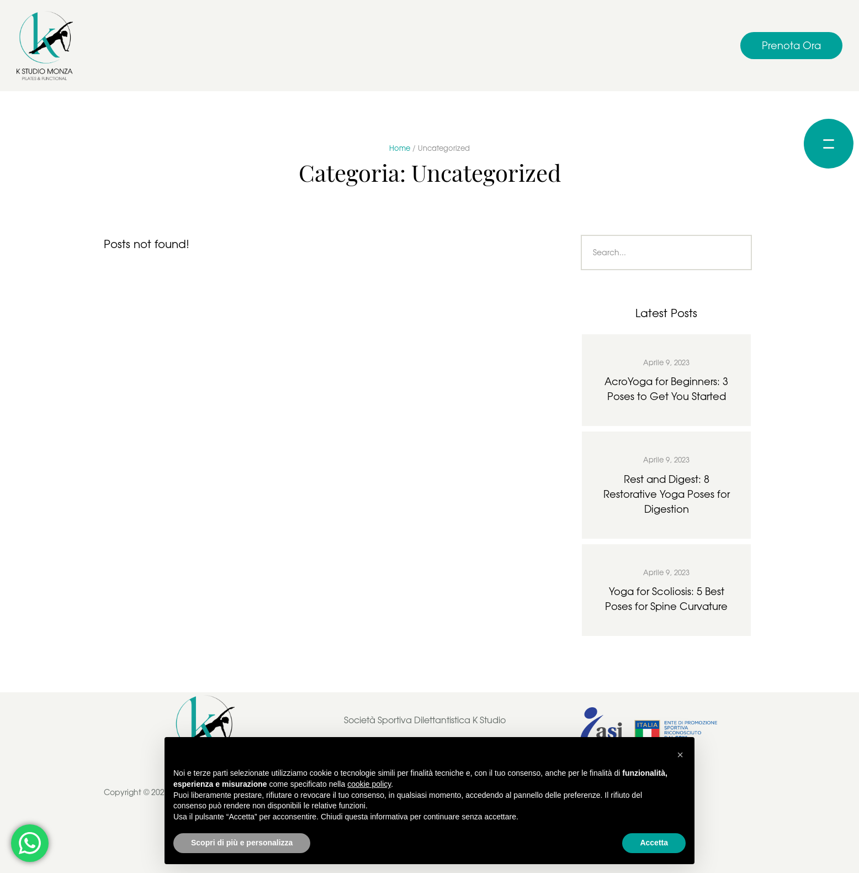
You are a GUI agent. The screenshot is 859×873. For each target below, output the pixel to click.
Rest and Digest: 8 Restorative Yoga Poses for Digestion (666, 494)
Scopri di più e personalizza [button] (242, 842)
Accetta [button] (654, 842)
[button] (791, 45)
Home (399, 148)
